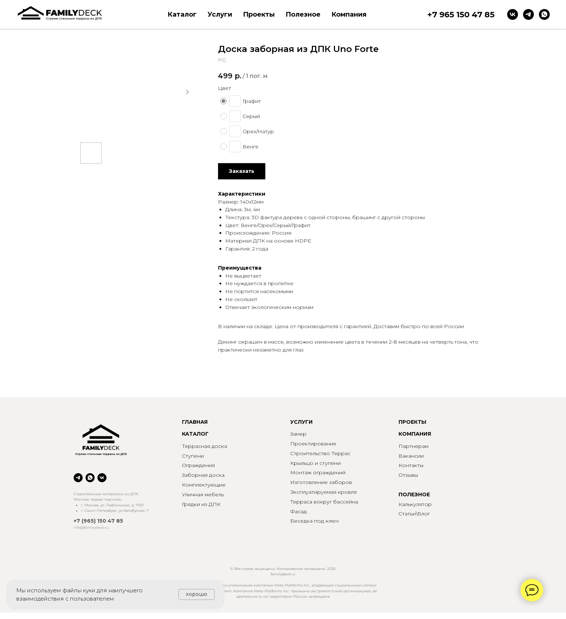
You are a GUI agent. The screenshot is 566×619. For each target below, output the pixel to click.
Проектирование (313, 443)
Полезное (303, 14)
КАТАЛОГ (195, 434)
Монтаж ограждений (317, 472)
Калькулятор (415, 504)
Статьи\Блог (414, 513)
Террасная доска (204, 446)
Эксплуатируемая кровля (323, 492)
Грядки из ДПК (201, 504)
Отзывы (408, 475)
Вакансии (411, 456)
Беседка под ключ (314, 521)
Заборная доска (203, 475)
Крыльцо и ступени (315, 463)
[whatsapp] (544, 14)
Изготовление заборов (321, 482)
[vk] (512, 14)
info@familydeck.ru (91, 527)
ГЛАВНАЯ (195, 422)
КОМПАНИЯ (415, 434)
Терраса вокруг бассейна (324, 501)
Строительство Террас (320, 453)
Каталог (182, 14)
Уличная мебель (203, 494)
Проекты (259, 14)
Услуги (220, 14)
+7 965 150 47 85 (461, 14)
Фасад (298, 511)
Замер (298, 434)
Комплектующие (204, 484)
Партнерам (413, 446)
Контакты (411, 465)
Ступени (193, 456)
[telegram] (528, 14)
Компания (348, 14)
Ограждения (198, 465)
